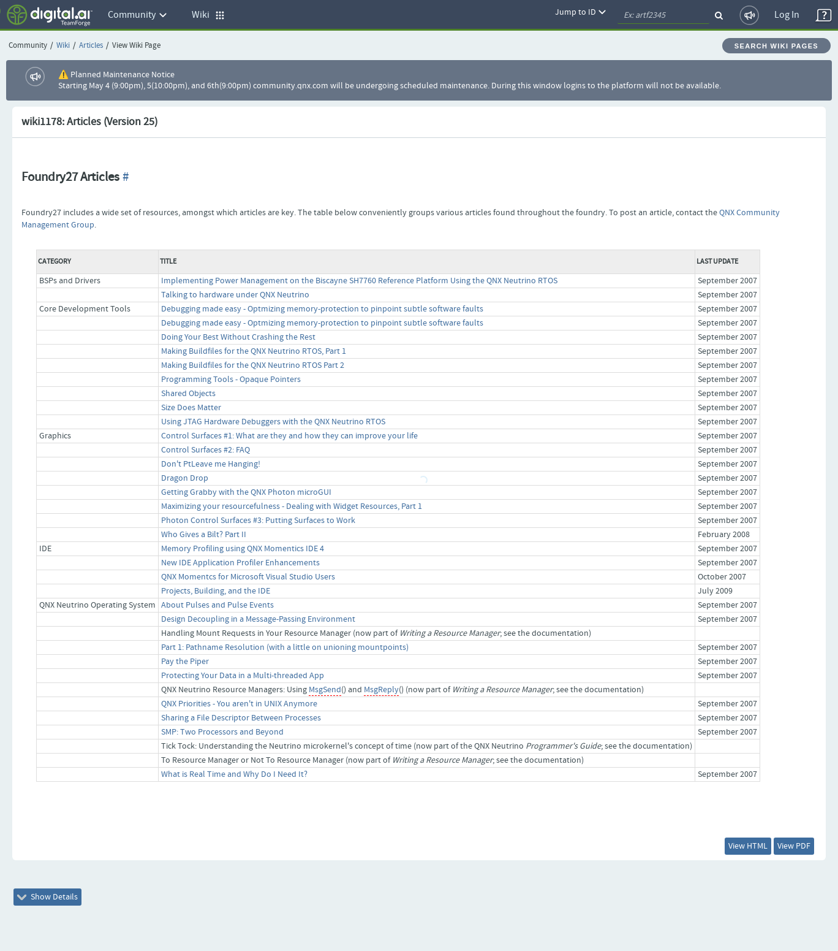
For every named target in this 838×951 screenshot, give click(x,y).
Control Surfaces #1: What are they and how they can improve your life (289, 435)
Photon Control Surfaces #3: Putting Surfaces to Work (258, 520)
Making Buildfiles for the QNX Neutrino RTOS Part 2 (252, 365)
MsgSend (325, 689)
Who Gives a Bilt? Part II (203, 534)
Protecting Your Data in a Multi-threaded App (242, 675)
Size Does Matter (191, 407)
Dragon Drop (184, 478)
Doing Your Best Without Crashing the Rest (238, 337)
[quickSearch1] (663, 15)
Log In (786, 15)
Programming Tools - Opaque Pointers (231, 379)
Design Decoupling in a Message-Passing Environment (258, 619)
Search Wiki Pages (776, 46)
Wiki (63, 45)
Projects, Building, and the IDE (215, 591)
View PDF (793, 846)
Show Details (47, 897)
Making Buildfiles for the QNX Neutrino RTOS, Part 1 (253, 351)
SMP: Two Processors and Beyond (222, 732)
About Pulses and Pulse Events (217, 605)
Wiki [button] (208, 15)
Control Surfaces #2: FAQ (205, 450)
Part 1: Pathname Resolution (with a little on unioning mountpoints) (285, 647)
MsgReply (381, 689)
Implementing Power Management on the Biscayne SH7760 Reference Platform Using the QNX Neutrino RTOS (359, 280)
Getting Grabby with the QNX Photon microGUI (246, 492)
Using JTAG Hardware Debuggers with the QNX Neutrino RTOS (273, 421)
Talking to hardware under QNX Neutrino (235, 294)
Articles (91, 45)
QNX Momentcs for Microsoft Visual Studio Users (248, 576)
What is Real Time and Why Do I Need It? (234, 774)
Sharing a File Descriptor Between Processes (241, 718)
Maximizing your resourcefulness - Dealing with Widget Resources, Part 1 (291, 506)
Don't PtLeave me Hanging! (210, 464)
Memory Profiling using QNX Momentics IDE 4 (242, 548)
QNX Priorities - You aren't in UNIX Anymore (239, 703)
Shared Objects (188, 393)
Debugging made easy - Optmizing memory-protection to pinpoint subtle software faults (322, 309)
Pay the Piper (185, 661)
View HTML (748, 846)
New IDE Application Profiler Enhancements (240, 562)
